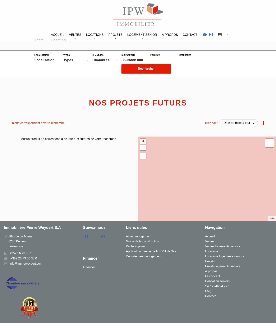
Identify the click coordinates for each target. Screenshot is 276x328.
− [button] (143, 139)
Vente (39, 40)
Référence (185, 55)
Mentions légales (110, 321)
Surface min (128, 55)
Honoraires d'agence (140, 321)
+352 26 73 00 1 (21, 245)
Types (66, 55)
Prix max (155, 55)
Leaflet (272, 210)
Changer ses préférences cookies (180, 321)
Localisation (41, 55)
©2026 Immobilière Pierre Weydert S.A (68, 321)
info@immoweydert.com (26, 255)
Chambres (98, 55)
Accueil (138, 15)
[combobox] (48, 60)
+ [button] (143, 134)
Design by (220, 321)
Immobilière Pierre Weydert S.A (32, 220)
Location (58, 40)
